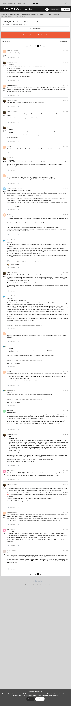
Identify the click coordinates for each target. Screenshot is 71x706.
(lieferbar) (48, 335)
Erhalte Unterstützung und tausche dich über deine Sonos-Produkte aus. (26, 14)
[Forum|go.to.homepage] (18, 9)
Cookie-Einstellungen (38, 584)
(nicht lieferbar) (14, 351)
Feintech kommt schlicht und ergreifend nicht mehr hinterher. (26, 195)
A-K (8, 470)
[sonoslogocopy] (35, 3)
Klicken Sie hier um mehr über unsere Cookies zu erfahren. (43, 695)
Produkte (5, 3)
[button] (2, 9)
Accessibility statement (50, 584)
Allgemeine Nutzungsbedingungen (23, 584)
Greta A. (9, 146)
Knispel (9, 188)
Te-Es (8, 550)
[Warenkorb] (66, 3)
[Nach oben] (67, 582)
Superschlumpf (11, 240)
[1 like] (13, 206)
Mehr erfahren (11, 3)
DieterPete (10, 50)
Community (4, 14)
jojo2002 (9, 62)
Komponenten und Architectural (53, 14)
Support (19, 3)
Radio (23, 3)
